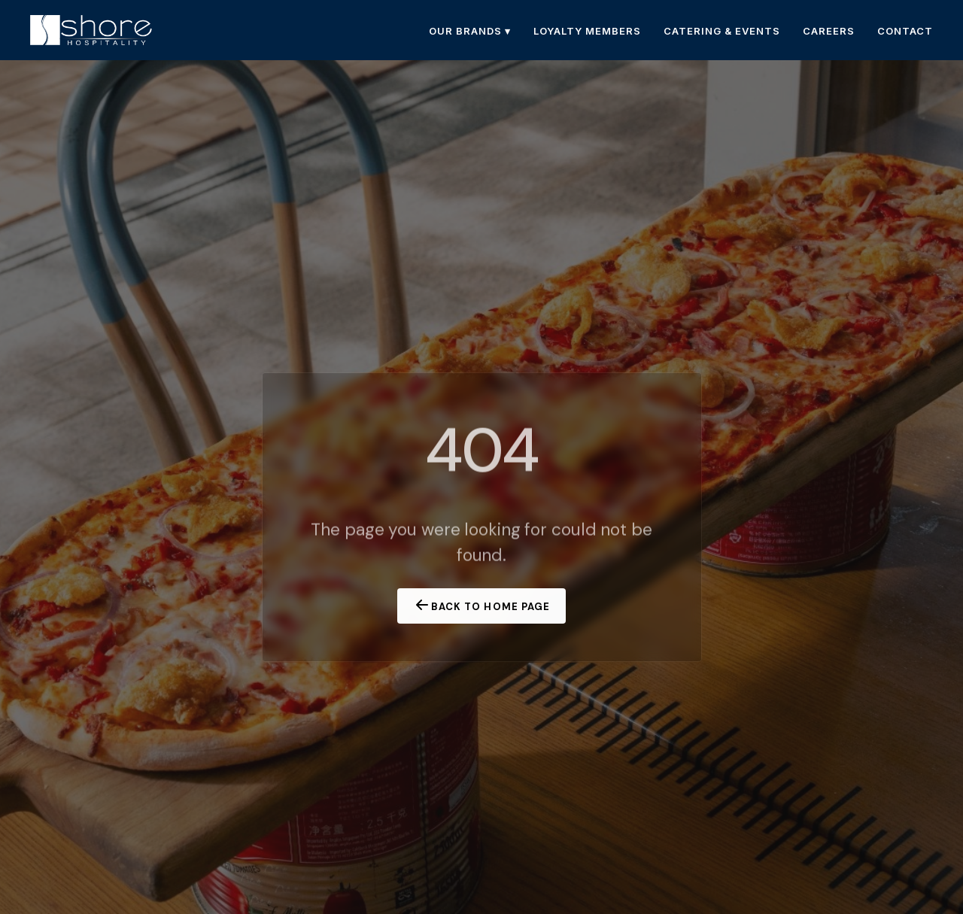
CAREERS (829, 31)
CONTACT (905, 31)
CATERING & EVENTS (722, 31)
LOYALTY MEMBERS (587, 31)
